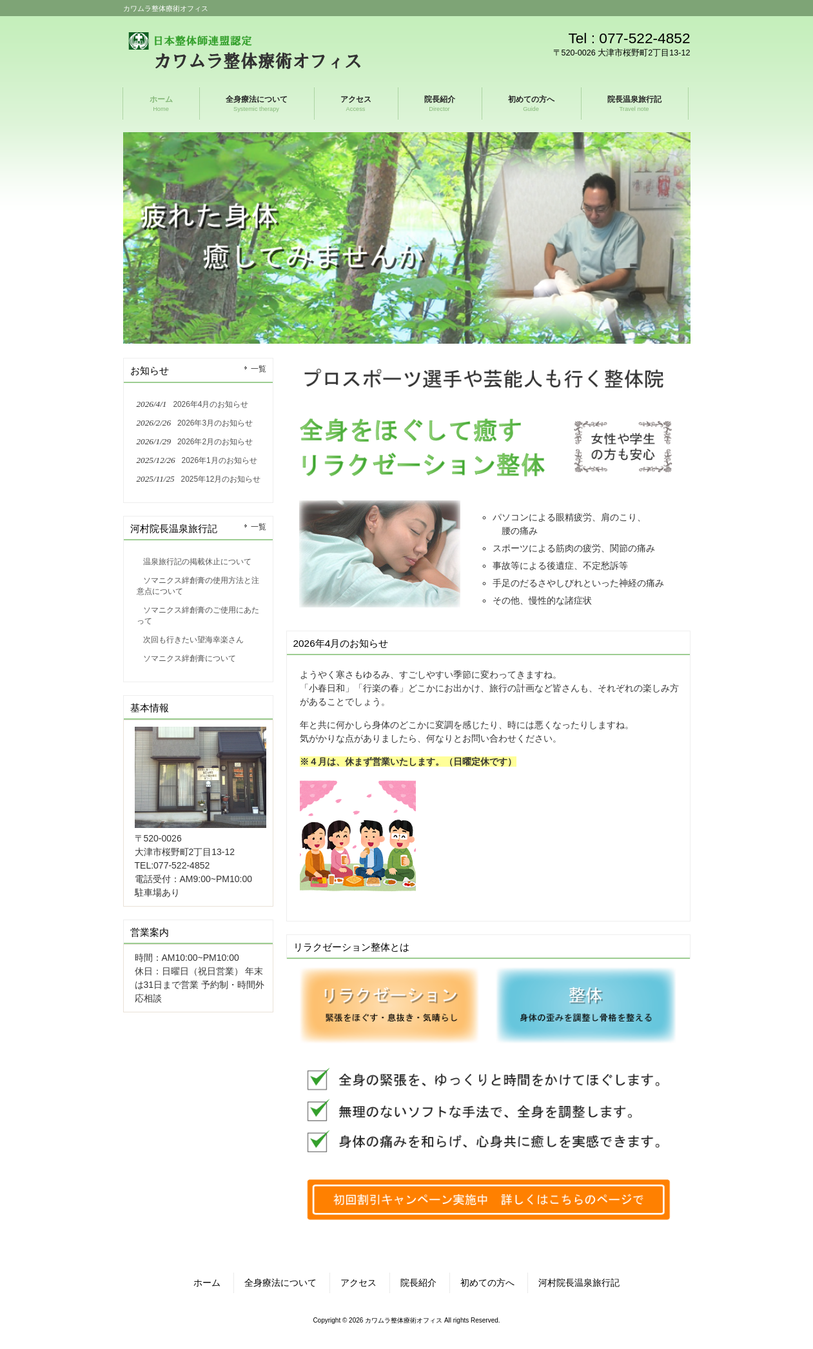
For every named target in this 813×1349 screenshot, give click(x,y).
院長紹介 (418, 1282)
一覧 (258, 368)
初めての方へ (487, 1282)
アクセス (358, 1282)
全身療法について (280, 1282)
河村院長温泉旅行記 (579, 1282)
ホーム (206, 1282)
